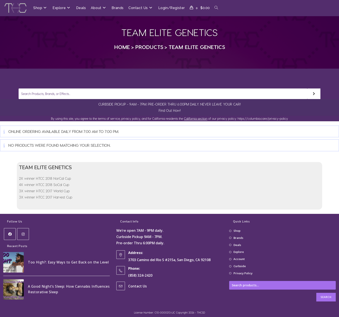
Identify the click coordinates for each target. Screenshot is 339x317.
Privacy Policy (243, 273)
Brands (238, 238)
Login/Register (171, 8)
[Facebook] (10, 234)
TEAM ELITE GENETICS (197, 47)
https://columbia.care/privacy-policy (262, 118)
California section (195, 118)
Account (239, 259)
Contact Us (137, 286)
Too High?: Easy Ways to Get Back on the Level (68, 262)
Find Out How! (170, 110)
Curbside (239, 266)
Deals (237, 245)
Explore (238, 252)
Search (326, 297)
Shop (236, 231)
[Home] (122, 47)
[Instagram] (23, 234)
